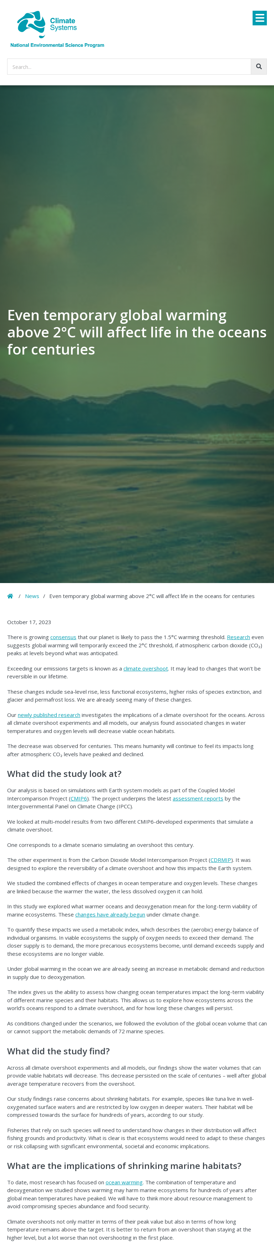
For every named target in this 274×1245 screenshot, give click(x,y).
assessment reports (198, 798)
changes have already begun (110, 914)
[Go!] (259, 67)
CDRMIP (220, 859)
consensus (63, 637)
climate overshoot (145, 668)
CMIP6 (79, 798)
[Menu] (260, 18)
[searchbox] (137, 67)
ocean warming (124, 1182)
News (32, 595)
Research (238, 637)
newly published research (49, 714)
